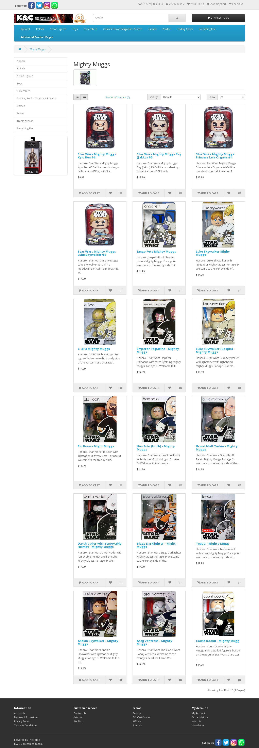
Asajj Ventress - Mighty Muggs (154, 642)
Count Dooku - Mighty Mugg (217, 641)
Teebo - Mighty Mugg (212, 543)
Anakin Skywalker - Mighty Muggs (98, 642)
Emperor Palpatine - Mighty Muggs (158, 350)
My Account (198, 713)
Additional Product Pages (36, 37)
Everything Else (207, 29)
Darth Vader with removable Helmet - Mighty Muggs (99, 545)
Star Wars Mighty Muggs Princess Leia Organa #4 (215, 155)
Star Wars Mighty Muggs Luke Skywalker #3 (97, 253)
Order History (200, 717)
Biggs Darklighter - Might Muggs (156, 545)
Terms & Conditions (25, 725)
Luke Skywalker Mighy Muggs (213, 253)
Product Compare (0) (118, 97)
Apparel (25, 29)
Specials (137, 725)
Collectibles (90, 29)
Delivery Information (26, 717)
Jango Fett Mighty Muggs (156, 251)
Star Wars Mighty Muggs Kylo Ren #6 (97, 155)
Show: (212, 97)
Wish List (197, 721)
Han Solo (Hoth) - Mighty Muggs (156, 448)
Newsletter (198, 725)
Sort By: (154, 97)
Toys (75, 29)
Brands (137, 713)
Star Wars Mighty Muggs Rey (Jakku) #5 (159, 155)
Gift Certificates (141, 717)
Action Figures (58, 29)
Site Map (78, 721)
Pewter (166, 29)
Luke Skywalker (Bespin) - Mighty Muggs (215, 350)
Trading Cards (184, 29)
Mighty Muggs (38, 49)
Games (152, 29)
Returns (77, 717)
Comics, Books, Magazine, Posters (122, 29)
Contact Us (79, 713)
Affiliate (137, 721)
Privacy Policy (22, 721)
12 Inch (40, 29)
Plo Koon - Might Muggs (96, 446)
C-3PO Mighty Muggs (94, 349)
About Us (19, 713)
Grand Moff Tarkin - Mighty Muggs (217, 448)
